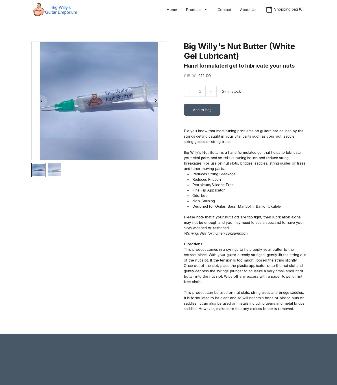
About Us (248, 9)
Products (193, 9)
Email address (43, 352)
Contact (224, 9)
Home (172, 9)
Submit (46, 374)
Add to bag (202, 111)
